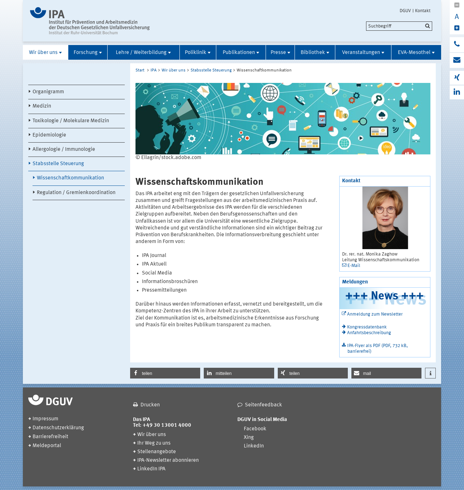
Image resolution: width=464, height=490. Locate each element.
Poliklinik (195, 52)
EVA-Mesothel (414, 52)
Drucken (150, 405)
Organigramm (48, 92)
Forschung (86, 52)
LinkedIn (254, 446)
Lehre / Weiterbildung (141, 52)
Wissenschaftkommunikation (70, 178)
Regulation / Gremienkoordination (76, 192)
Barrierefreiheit (50, 437)
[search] (399, 26)
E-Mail (353, 265)
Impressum (45, 419)
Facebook (255, 429)
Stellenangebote (156, 452)
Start (139, 70)
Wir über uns (43, 52)
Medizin (42, 106)
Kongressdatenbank (367, 327)
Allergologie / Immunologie (64, 149)
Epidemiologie (49, 135)
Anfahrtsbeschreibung (369, 333)
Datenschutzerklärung (58, 428)
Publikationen (239, 52)
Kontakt (422, 11)
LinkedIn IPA (151, 469)
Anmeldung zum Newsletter (375, 314)
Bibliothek (313, 52)
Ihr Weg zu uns (154, 443)
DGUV (405, 11)
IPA (153, 70)
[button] (165, 373)
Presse (278, 52)
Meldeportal (47, 446)
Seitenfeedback (263, 405)
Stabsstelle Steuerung (58, 164)
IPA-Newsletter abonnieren (168, 460)
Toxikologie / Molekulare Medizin (71, 121)
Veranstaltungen (361, 52)
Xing (249, 437)
